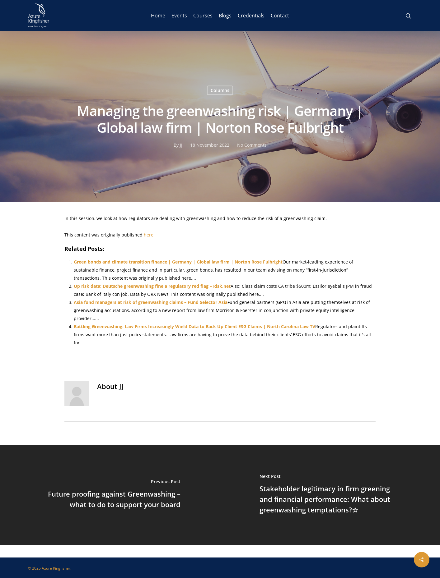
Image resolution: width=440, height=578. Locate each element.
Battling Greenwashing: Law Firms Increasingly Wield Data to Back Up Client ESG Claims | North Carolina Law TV (194, 326)
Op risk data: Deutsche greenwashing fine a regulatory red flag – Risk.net (152, 286)
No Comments (252, 145)
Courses (203, 15)
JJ (181, 145)
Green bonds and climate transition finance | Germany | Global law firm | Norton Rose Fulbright (178, 262)
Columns (220, 90)
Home (158, 15)
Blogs (225, 15)
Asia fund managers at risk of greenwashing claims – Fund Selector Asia (150, 302)
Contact (280, 15)
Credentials (251, 15)
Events (179, 15)
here (148, 235)
